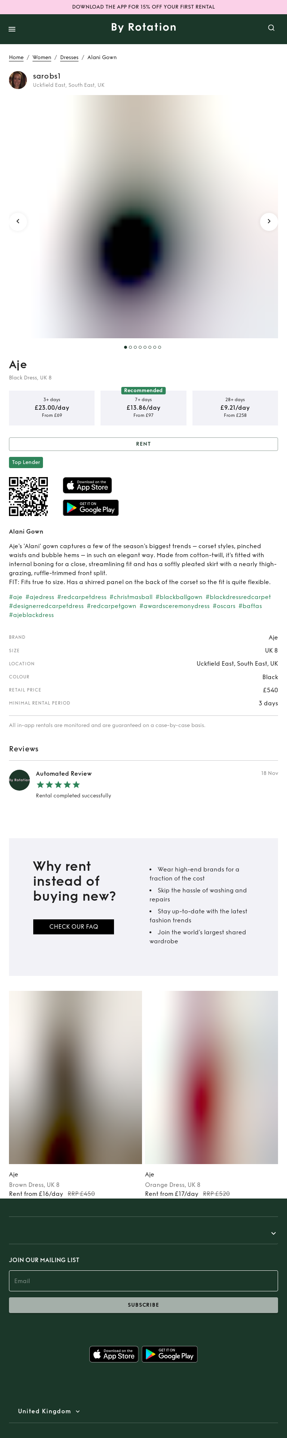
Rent (143, 444)
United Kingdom (44, 1411)
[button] (143, 1233)
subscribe (143, 1305)
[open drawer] (11, 29)
